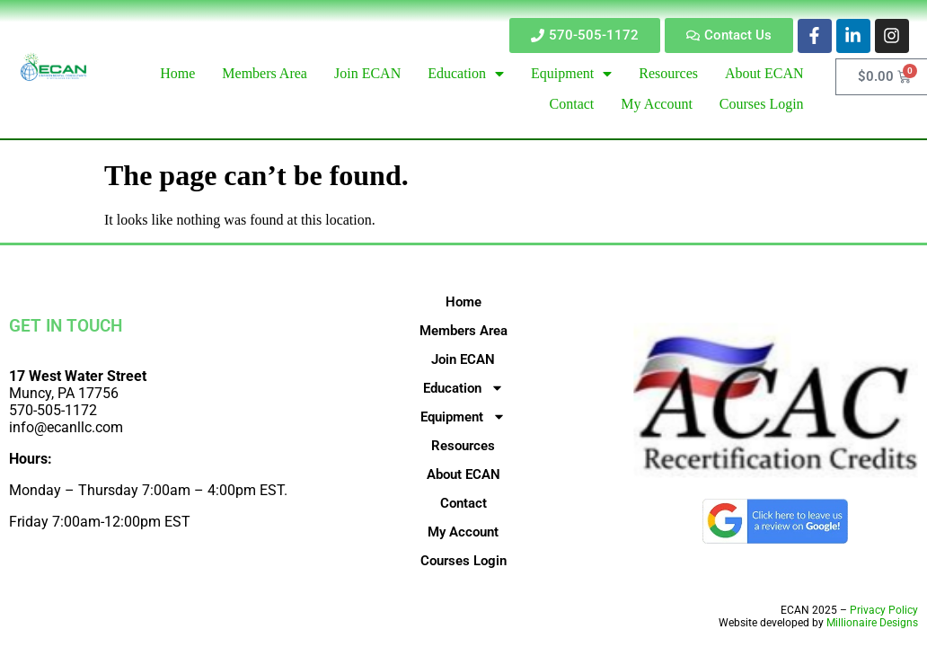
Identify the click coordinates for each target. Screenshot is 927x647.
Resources (463, 446)
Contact (463, 503)
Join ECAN (463, 359)
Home (463, 302)
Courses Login (463, 561)
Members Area (463, 331)
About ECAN (463, 474)
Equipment (463, 417)
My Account (463, 532)
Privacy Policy (884, 610)
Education (463, 388)
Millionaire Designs (872, 622)
